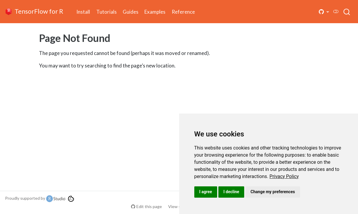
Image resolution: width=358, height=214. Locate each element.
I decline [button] (231, 191)
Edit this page (149, 206)
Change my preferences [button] (272, 191)
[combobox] (347, 11)
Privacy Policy (284, 176)
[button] (324, 11)
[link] (284, 176)
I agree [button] (205, 191)
